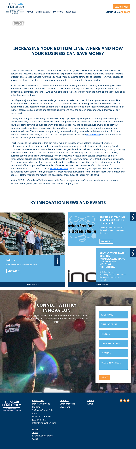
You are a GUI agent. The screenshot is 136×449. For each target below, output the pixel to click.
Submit (104, 377)
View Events (14, 271)
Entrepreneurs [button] (43, 12)
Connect (64, 400)
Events (90, 400)
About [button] (30, 12)
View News (102, 284)
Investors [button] (58, 12)
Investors (65, 406)
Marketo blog (93, 134)
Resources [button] (71, 12)
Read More (106, 241)
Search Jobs (122, 6)
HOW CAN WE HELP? (113, 364)
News (90, 403)
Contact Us (113, 11)
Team (35, 432)
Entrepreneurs (67, 403)
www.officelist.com (59, 168)
